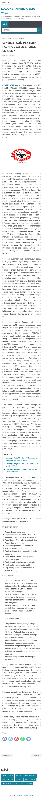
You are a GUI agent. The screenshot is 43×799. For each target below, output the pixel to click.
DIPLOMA (18, 776)
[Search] (19, 30)
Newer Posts (7, 755)
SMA (16, 783)
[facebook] (4, 739)
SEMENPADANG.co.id (11, 85)
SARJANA (19, 780)
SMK (22, 783)
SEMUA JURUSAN (30, 780)
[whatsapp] (22, 739)
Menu (5, 24)
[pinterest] (16, 739)
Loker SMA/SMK (8, 780)
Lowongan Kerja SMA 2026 (24, 795)
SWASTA (29, 783)
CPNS (11, 776)
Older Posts (36, 755)
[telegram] (28, 739)
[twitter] (10, 739)
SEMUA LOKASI (7, 783)
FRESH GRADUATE (30, 776)
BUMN (4, 776)
